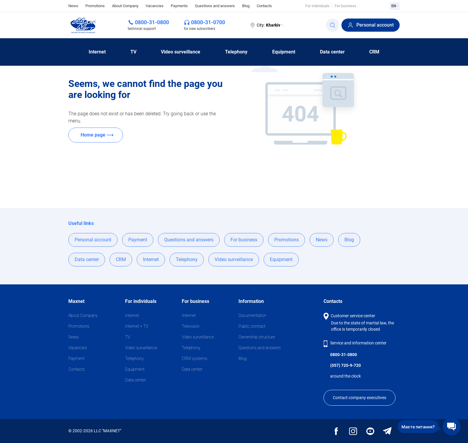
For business (345, 6)
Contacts (264, 6)
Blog (246, 6)
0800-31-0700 (208, 22)
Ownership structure (256, 337)
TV (133, 52)
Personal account (370, 25)
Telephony (236, 52)
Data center (332, 52)
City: (266, 25)
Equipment (283, 52)
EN (394, 6)
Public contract (251, 326)
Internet (97, 52)
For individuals (317, 6)
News (73, 5)
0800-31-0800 (152, 22)
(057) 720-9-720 (345, 365)
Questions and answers (215, 6)
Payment (137, 240)
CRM (374, 52)
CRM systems (194, 358)
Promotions (95, 6)
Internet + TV (136, 326)
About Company (125, 6)
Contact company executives (359, 397)
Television (190, 326)
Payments (179, 6)
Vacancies (155, 6)
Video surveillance (180, 52)
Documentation (252, 315)
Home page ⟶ (97, 135)
